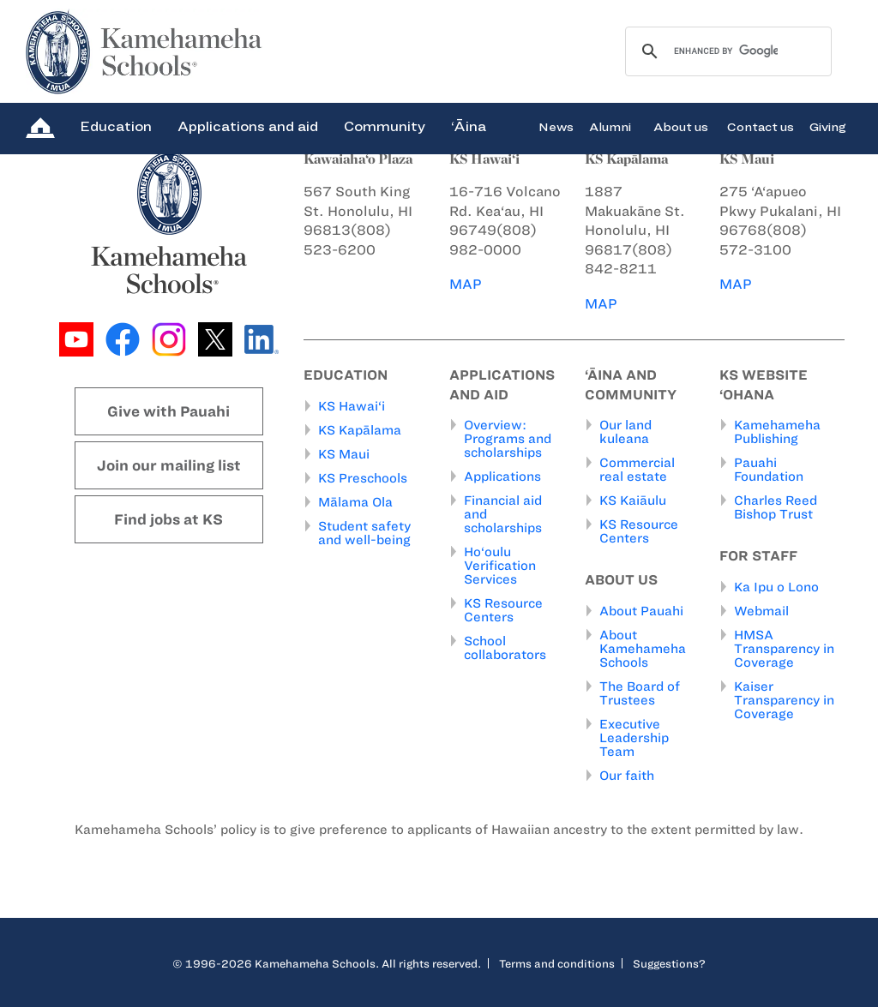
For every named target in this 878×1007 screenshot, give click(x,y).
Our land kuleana (625, 432)
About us (680, 126)
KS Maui (344, 454)
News (556, 126)
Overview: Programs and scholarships (507, 438)
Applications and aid (247, 126)
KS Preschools (362, 478)
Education (116, 126)
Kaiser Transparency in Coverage (784, 700)
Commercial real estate (637, 469)
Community (384, 126)
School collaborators (505, 648)
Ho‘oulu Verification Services (500, 565)
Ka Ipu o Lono (776, 587)
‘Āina (468, 126)
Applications (502, 476)
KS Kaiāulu (632, 500)
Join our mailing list (169, 465)
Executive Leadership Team (634, 737)
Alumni (610, 126)
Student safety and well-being (364, 533)
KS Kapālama (359, 430)
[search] (726, 51)
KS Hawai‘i (351, 406)
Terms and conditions (557, 963)
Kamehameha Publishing (777, 432)
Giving (827, 126)
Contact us (760, 126)
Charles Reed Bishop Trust (775, 507)
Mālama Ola (355, 502)
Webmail (761, 611)
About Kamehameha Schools (642, 648)
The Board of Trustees (639, 693)
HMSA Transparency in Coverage (784, 648)
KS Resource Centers (503, 610)
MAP (465, 284)
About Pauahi (641, 611)
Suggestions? (669, 963)
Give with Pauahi (168, 411)
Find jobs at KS (168, 519)
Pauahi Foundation (768, 469)
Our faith (626, 775)
